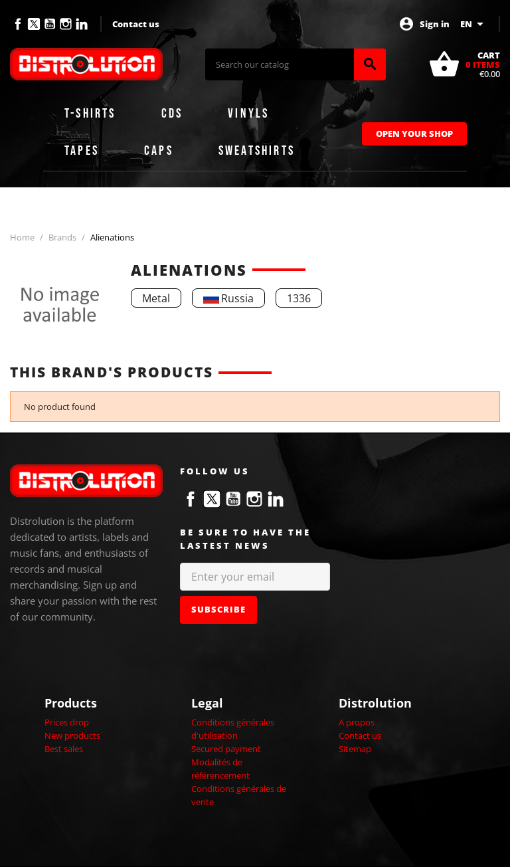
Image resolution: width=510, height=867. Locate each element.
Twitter (34, 24)
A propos (357, 722)
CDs (172, 114)
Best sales (63, 749)
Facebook (18, 24)
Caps (158, 151)
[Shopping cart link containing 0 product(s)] (464, 64)
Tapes (81, 151)
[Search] (279, 64)
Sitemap (355, 749)
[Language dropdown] (474, 24)
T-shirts (90, 114)
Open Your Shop (414, 134)
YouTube (50, 24)
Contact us (135, 24)
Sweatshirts (256, 151)
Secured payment (226, 749)
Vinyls (248, 114)
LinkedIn (82, 24)
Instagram (66, 24)
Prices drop (66, 722)
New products (72, 735)
